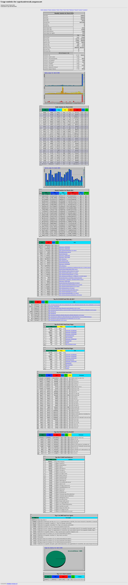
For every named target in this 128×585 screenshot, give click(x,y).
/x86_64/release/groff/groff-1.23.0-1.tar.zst (57, 320)
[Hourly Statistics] (52, 9)
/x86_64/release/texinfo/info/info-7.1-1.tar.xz (68, 274)
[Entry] (61, 9)
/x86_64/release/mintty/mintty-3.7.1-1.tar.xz (68, 272)
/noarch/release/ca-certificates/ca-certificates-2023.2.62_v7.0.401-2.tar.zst (75, 267)
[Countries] (84, 9)
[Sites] (67, 9)
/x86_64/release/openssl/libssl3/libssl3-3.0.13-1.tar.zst (70, 284)
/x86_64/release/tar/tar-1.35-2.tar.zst (67, 288)
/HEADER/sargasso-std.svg (65, 252)
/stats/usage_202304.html (64, 247)
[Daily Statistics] (44, 9)
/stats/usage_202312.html (64, 257)
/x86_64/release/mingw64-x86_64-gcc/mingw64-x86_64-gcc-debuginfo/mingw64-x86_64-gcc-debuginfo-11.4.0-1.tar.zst (74, 304)
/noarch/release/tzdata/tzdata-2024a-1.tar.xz (68, 269)
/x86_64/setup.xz (62, 265)
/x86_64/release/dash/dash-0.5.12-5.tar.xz (68, 291)
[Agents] (80, 9)
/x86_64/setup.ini (52, 313)
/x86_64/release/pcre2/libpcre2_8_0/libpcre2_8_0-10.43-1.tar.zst (73, 276)
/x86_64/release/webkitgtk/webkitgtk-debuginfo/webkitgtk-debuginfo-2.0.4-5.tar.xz (66, 315)
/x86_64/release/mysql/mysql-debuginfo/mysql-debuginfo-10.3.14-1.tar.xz (64, 318)
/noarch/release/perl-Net (64, 262)
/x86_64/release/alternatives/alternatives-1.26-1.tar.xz (70, 294)
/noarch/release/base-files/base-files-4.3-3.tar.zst (69, 282)
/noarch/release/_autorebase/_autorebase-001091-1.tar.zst (71, 279)
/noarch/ (67, 342)
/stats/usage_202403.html (64, 248)
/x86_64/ (67, 366)
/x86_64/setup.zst (63, 259)
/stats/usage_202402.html (64, 255)
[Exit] (65, 9)
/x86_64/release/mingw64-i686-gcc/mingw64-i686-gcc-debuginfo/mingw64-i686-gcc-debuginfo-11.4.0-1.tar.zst (72, 309)
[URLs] (58, 9)
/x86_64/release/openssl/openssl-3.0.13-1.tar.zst (69, 286)
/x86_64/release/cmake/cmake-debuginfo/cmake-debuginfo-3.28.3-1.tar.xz (64, 308)
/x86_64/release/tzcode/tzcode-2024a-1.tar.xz (68, 289)
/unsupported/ (69, 340)
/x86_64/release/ (69, 337)
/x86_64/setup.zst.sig (63, 260)
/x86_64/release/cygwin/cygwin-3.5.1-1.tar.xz (69, 270)
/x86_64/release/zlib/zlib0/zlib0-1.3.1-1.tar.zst (69, 293)
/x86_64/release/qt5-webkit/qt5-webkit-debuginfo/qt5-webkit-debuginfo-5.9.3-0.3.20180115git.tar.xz (69, 316)
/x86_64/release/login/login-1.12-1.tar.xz (67, 250)
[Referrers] (71, 9)
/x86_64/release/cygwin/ (71, 344)
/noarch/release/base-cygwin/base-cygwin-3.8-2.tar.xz (70, 277)
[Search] (76, 9)
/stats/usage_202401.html (64, 281)
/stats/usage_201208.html (64, 264)
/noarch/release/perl (63, 253)
